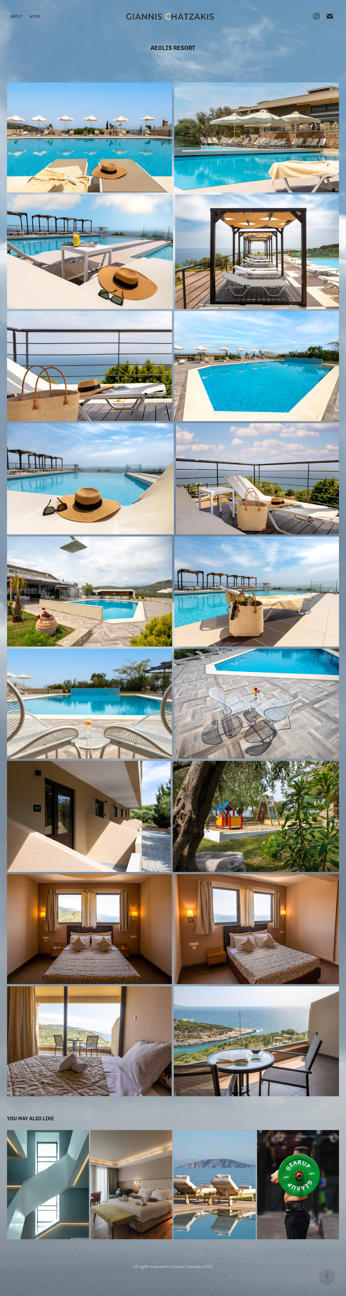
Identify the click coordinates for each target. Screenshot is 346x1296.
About (16, 16)
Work (34, 16)
